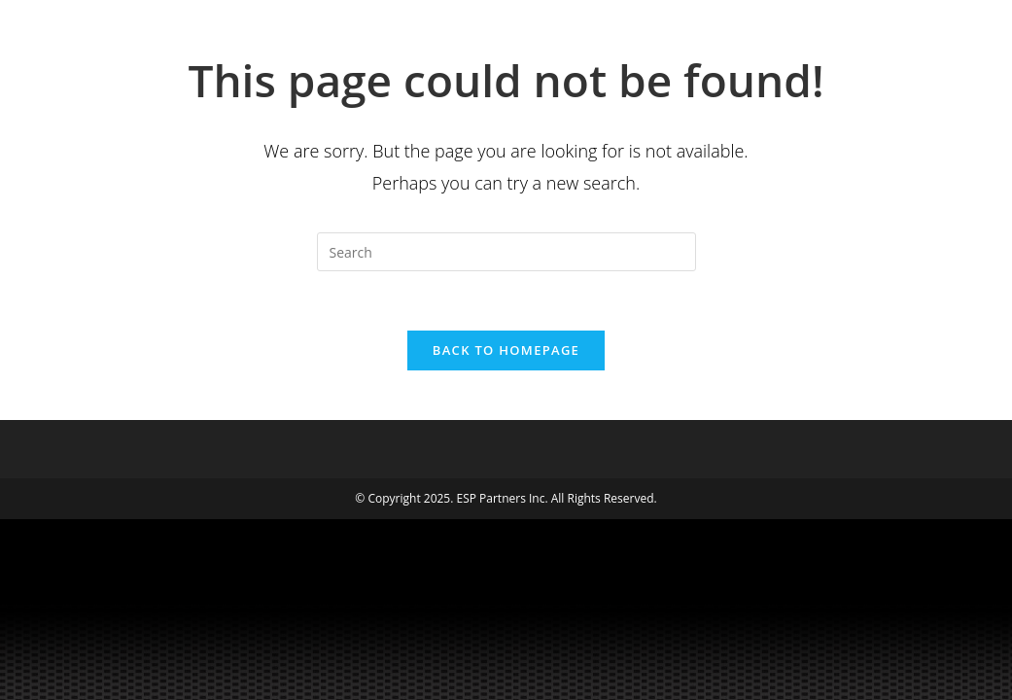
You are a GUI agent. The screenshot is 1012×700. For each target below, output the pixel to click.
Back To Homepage (506, 350)
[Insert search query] (506, 251)
